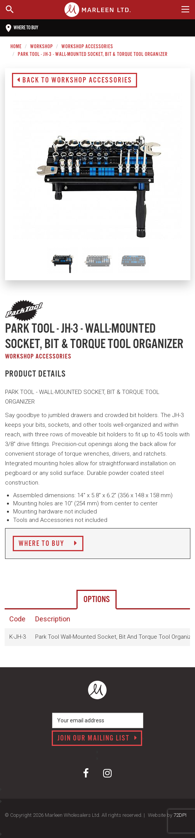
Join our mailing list (97, 738)
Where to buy (22, 28)
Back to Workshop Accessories (74, 80)
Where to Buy (48, 544)
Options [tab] (96, 599)
